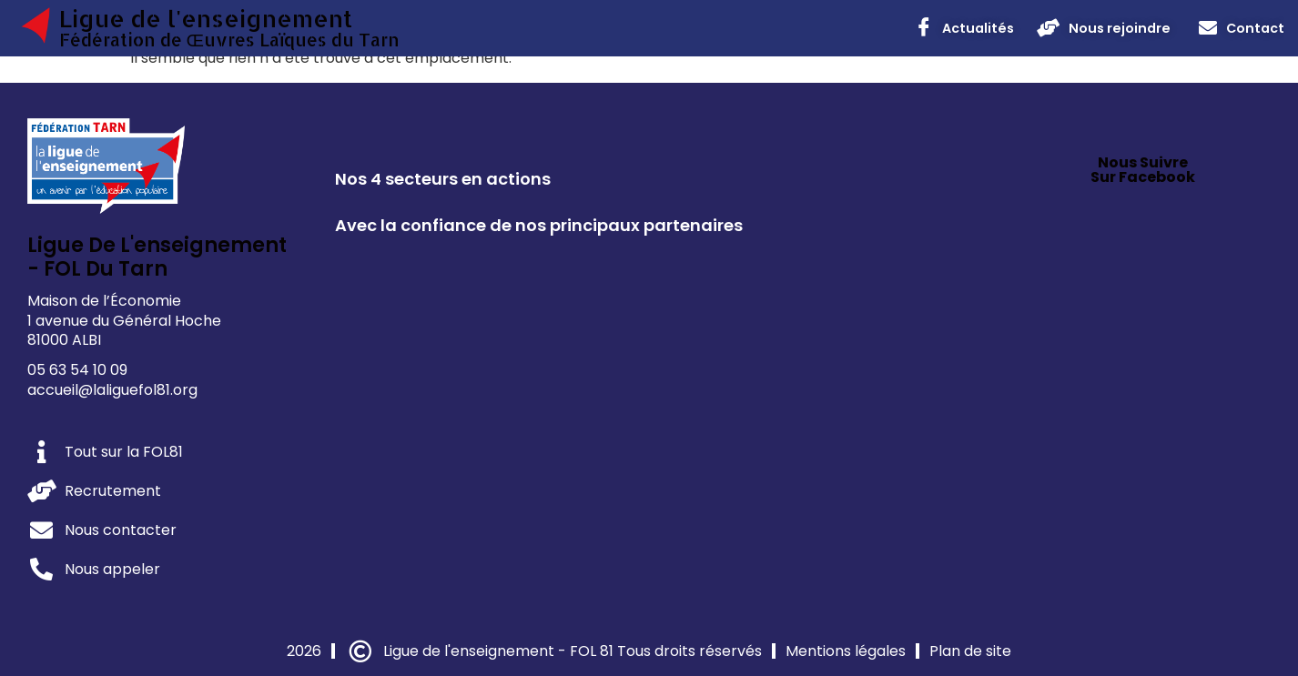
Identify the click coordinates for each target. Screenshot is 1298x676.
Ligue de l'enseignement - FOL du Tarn (157, 257)
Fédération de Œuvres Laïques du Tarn (229, 39)
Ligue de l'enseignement (205, 18)
